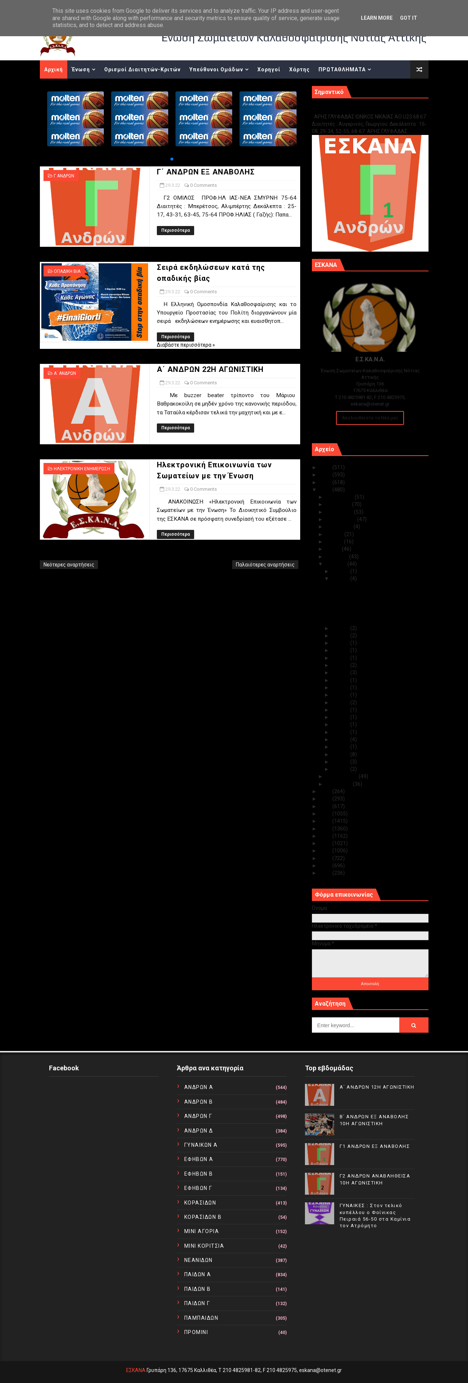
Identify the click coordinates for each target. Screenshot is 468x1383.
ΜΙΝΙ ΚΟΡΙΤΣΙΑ (204, 1246)
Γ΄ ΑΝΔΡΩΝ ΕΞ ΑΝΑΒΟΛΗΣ (206, 171)
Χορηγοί (268, 69)
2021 (326, 791)
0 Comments (203, 185)
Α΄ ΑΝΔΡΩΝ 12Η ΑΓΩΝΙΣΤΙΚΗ (377, 1087)
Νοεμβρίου (339, 504)
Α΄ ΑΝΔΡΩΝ (65, 373)
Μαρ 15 (341, 695)
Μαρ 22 (341, 650)
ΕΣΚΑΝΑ (136, 1370)
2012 (326, 858)
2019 (326, 806)
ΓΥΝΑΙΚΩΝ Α (201, 1145)
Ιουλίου (335, 534)
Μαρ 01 (341, 769)
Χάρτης (299, 69)
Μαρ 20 (341, 665)
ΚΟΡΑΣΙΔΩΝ (200, 1203)
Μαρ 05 (341, 754)
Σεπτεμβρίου (341, 519)
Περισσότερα (175, 230)
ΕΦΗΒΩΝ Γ (198, 1188)
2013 (326, 850)
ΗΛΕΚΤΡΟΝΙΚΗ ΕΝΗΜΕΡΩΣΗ (82, 468)
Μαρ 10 (341, 732)
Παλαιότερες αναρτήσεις (265, 565)
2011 (326, 865)
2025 (326, 467)
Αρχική (53, 69)
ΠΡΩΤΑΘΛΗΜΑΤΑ (342, 69)
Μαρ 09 (341, 739)
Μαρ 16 (341, 687)
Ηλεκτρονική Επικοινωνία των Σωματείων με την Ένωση (367, 617)
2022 (326, 490)
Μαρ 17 (341, 680)
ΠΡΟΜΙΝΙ (196, 1332)
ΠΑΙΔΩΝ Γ (197, 1303)
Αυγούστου (340, 527)
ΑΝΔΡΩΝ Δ (198, 1131)
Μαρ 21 (341, 658)
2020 (326, 799)
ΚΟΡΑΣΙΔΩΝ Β (203, 1217)
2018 (326, 814)
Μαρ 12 (341, 717)
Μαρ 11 (341, 724)
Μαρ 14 (341, 702)
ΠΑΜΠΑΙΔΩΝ (201, 1318)
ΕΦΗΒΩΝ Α (199, 1159)
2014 (326, 843)
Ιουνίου (335, 541)
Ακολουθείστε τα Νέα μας (370, 418)
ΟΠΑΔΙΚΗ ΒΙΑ (67, 271)
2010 (326, 873)
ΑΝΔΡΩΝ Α (199, 1087)
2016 (326, 829)
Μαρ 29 (341, 578)
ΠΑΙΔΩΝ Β (197, 1289)
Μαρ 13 (341, 710)
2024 (326, 475)
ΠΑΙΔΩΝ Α (197, 1274)
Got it (408, 18)
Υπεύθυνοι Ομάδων (216, 69)
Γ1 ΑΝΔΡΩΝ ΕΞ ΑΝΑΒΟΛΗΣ (349, 108)
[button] (171, 159)
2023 (326, 482)
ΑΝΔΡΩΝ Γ (198, 1116)
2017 (326, 821)
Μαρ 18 (341, 672)
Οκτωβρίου (340, 512)
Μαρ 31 (341, 571)
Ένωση (81, 69)
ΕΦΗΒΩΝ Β (198, 1174)
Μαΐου (334, 549)
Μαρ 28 (341, 628)
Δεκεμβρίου (340, 497)
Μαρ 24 (341, 635)
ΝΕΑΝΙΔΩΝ (198, 1260)
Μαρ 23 (341, 643)
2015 (326, 836)
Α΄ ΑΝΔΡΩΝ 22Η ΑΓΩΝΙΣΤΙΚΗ (210, 369)
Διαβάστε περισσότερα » (186, 345)
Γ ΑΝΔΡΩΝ (64, 175)
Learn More (377, 18)
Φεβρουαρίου (342, 776)
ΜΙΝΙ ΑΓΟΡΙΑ (201, 1231)
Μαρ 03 (341, 762)
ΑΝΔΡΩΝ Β (198, 1102)
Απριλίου (337, 556)
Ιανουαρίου (339, 784)
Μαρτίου (336, 564)
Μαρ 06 (341, 747)
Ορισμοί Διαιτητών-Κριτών (142, 69)
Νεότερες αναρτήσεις (69, 565)
